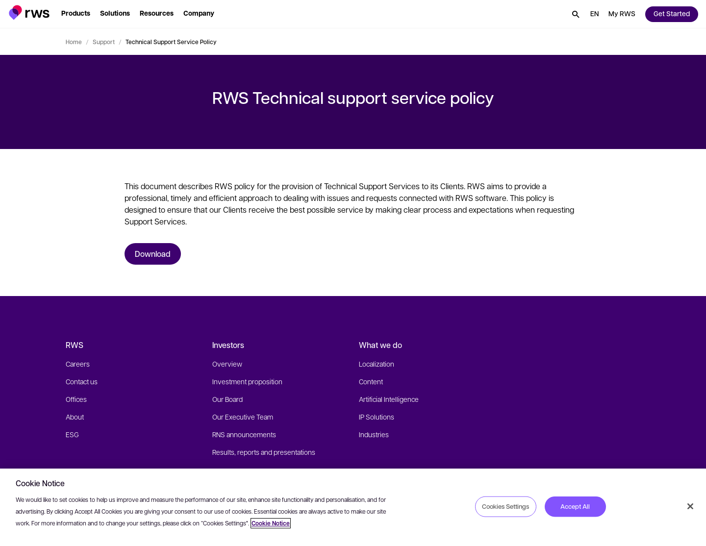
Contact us (82, 381)
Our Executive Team (242, 416)
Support (104, 42)
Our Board (227, 399)
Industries (374, 434)
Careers (78, 363)
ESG (72, 434)
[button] (29, 12)
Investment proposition (247, 381)
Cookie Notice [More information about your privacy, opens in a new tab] (271, 523)
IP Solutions (376, 416)
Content (371, 381)
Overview (227, 363)
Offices (76, 399)
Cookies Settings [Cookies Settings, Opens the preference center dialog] (505, 506)
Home (74, 42)
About (75, 416)
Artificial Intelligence (389, 399)
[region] (353, 507)
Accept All (575, 506)
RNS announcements (244, 434)
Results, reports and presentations (263, 451)
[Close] (690, 506)
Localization (376, 363)
